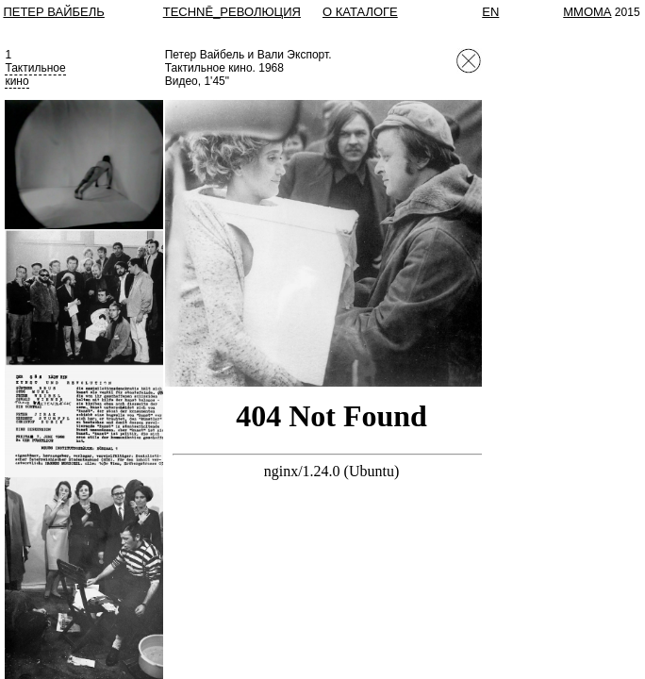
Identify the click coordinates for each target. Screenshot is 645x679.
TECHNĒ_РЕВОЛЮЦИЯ (232, 12)
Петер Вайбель (53, 12)
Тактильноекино (35, 74)
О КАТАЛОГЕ (360, 12)
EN (490, 12)
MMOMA (587, 12)
